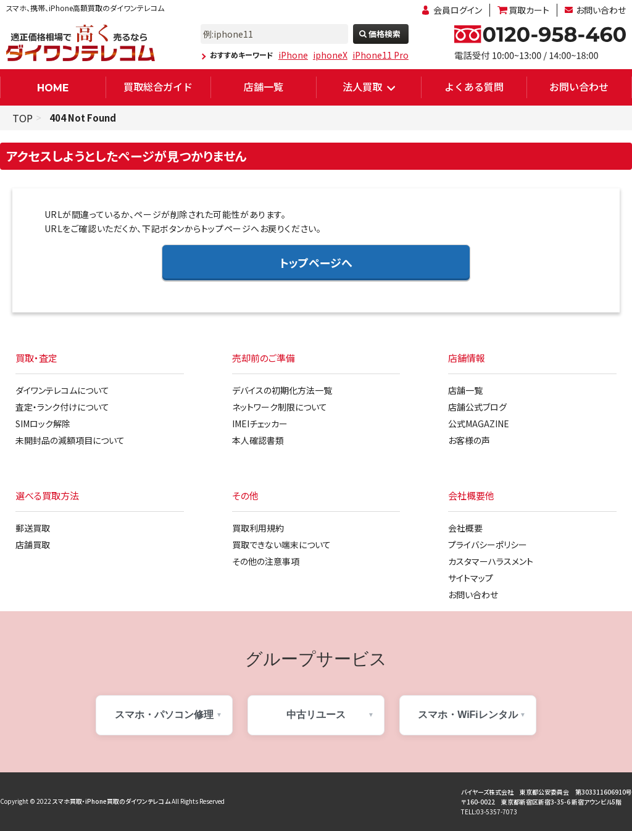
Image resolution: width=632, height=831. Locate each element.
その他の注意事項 (265, 561)
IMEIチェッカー (260, 423)
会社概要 (465, 528)
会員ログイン (457, 10)
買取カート (529, 10)
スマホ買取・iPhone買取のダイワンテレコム (111, 801)
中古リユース (316, 714)
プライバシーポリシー (487, 544)
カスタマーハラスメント (490, 561)
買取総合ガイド (158, 86)
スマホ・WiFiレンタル (468, 714)
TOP (22, 118)
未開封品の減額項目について (70, 440)
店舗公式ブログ (477, 407)
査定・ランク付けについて (62, 407)
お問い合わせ (601, 10)
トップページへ (316, 262)
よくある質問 (474, 86)
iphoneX (330, 55)
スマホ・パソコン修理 (164, 714)
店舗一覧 (263, 86)
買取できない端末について (281, 544)
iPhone (293, 55)
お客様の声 (469, 440)
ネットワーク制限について (279, 407)
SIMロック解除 (42, 423)
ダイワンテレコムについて (62, 390)
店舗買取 (32, 544)
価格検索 (384, 34)
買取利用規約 (258, 528)
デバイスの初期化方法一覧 (282, 390)
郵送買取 (32, 528)
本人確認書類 (258, 440)
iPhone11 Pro (380, 55)
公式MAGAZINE (478, 423)
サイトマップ (470, 578)
